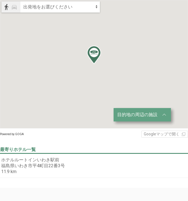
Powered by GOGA (12, 134)
